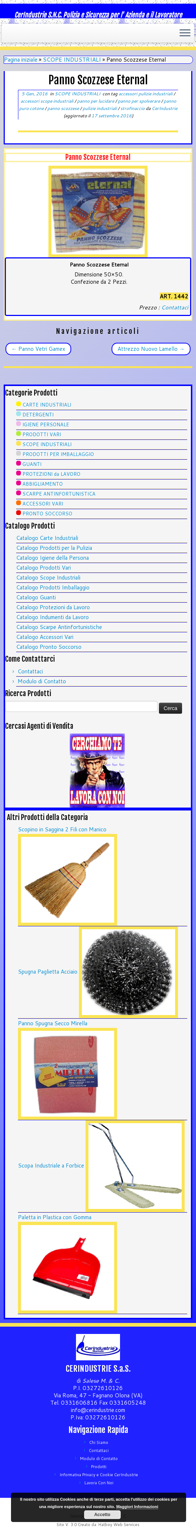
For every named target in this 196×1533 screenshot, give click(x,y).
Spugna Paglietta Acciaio (47, 971)
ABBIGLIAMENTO (42, 484)
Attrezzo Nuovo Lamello (151, 349)
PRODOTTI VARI (41, 434)
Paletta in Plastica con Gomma (54, 1217)
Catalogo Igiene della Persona (52, 558)
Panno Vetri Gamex (38, 349)
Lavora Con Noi (98, 1483)
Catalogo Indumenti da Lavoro (52, 617)
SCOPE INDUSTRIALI (72, 59)
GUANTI (31, 464)
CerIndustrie (164, 108)
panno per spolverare (139, 101)
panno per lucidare (96, 101)
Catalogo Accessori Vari (44, 637)
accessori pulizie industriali (146, 94)
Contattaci (174, 307)
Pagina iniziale (20, 59)
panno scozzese (63, 108)
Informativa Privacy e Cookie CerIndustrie (98, 1475)
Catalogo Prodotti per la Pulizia (54, 548)
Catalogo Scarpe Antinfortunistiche (59, 627)
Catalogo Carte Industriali (47, 538)
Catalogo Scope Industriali (48, 577)
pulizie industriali (100, 108)
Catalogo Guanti (36, 597)
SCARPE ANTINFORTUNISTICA (58, 493)
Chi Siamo (98, 1442)
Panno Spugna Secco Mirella (52, 1023)
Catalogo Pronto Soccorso (48, 647)
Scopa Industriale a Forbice (51, 1165)
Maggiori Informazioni (137, 1506)
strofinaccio (133, 108)
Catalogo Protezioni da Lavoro (53, 607)
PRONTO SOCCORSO (47, 513)
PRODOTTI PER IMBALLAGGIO (58, 454)
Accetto (102, 1514)
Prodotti (98, 1467)
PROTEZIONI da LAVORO (51, 474)
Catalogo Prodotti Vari (43, 567)
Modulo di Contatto (42, 681)
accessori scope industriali (48, 101)
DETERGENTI (38, 414)
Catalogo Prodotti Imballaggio (53, 587)
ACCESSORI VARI (42, 503)
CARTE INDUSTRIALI (46, 404)
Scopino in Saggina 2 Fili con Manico (62, 829)
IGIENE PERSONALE (45, 424)
